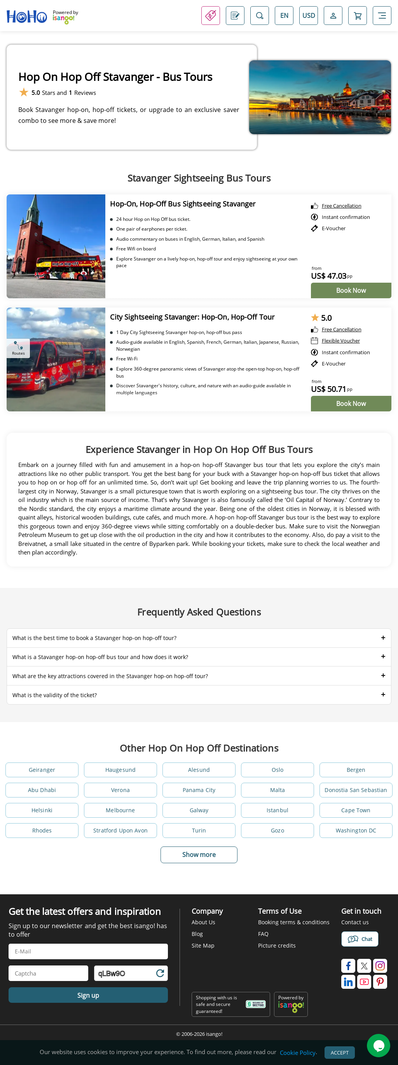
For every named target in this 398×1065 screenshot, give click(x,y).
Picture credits (277, 945)
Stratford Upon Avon (120, 830)
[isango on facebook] (348, 966)
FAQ (263, 933)
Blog (197, 933)
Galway (199, 810)
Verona (120, 790)
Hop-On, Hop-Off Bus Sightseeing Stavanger (182, 203)
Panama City (199, 790)
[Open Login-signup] (333, 15)
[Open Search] (259, 15)
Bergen (356, 769)
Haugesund (120, 769)
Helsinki (41, 810)
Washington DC (356, 830)
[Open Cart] (357, 15)
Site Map (203, 945)
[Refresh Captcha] (160, 974)
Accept (340, 1052)
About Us (203, 922)
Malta (277, 790)
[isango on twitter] (364, 966)
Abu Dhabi (42, 790)
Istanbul (277, 810)
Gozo (277, 830)
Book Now (351, 290)
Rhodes (42, 830)
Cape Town (355, 810)
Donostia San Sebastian (356, 790)
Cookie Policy (298, 1052)
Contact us (355, 922)
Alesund (199, 769)
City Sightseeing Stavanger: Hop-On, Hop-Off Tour (192, 317)
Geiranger (42, 769)
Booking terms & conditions (294, 922)
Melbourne (120, 810)
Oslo (278, 769)
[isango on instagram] (380, 966)
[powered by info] (291, 1011)
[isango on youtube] (364, 982)
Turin (199, 830)
